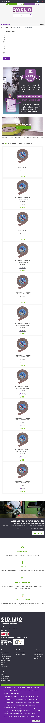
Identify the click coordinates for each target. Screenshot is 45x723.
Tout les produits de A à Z (22, 652)
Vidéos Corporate (5, 676)
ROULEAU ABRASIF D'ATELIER (22, 166)
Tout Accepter (36, 720)
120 (4, 52)
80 (4, 35)
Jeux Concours (4, 666)
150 (4, 50)
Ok (30, 15)
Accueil (2, 27)
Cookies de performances (11, 707)
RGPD (2, 664)
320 (4, 43)
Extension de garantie (39, 654)
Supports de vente (38, 652)
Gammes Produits (6, 24)
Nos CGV (3, 662)
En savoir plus (35, 690)
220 (4, 46)
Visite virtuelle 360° (5, 680)
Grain (4, 33)
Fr (38, 1)
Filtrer (6, 59)
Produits (32, 4)
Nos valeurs (4, 654)
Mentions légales (5, 658)
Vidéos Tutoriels (5, 678)
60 (4, 37)
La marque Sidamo (20, 654)
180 (4, 48)
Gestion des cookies (6, 660)
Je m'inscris (38, 533)
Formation (36, 658)
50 (4, 39)
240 (4, 44)
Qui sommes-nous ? (5, 652)
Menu (43, 24)
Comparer (23, 173)
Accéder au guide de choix (23, 127)
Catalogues (3, 674)
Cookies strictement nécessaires (13, 693)
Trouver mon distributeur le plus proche (24, 18)
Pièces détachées (16, 4)
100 (4, 54)
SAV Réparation (37, 656)
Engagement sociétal (6, 656)
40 (4, 41)
